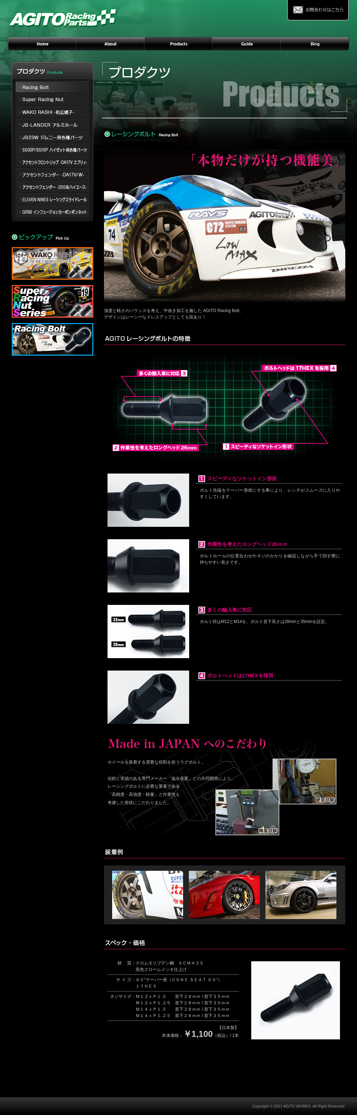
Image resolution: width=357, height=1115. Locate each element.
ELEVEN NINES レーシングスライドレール (52, 199)
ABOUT (110, 43)
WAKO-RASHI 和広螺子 (52, 112)
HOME (41, 43)
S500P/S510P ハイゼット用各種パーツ (52, 149)
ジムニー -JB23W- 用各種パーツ (52, 137)
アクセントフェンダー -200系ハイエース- (52, 187)
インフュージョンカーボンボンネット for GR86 (52, 212)
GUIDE (247, 43)
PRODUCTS (178, 43)
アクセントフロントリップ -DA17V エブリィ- (52, 162)
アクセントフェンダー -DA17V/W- (52, 174)
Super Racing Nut (52, 100)
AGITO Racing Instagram (316, 43)
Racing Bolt (52, 87)
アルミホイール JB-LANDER (52, 125)
